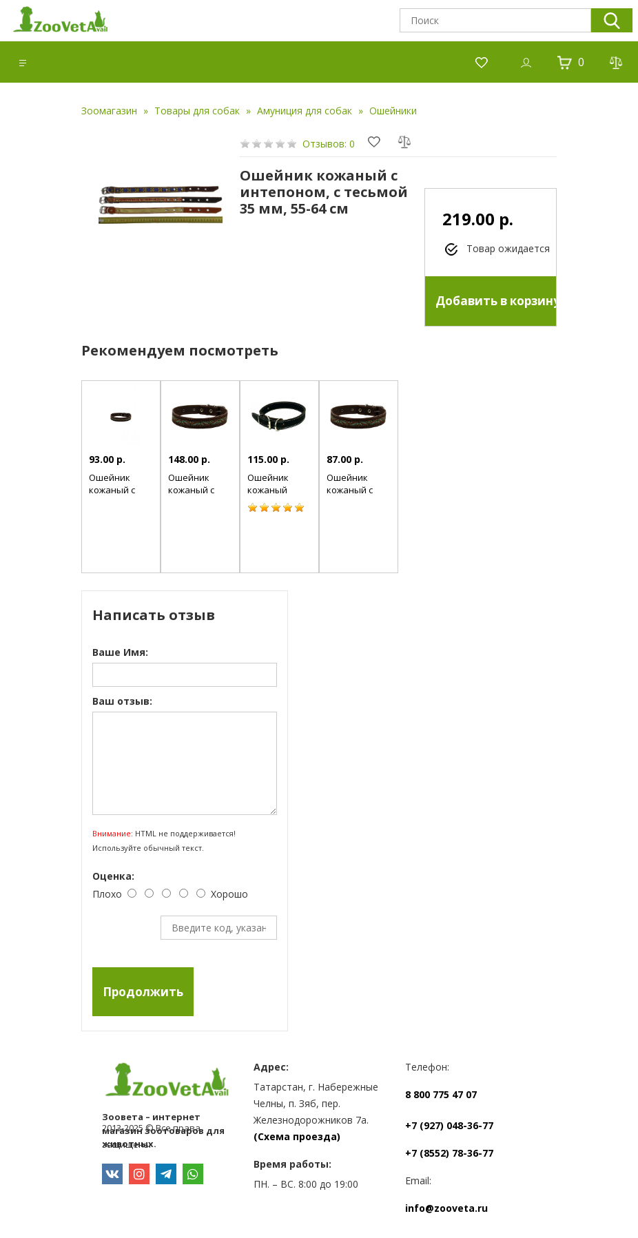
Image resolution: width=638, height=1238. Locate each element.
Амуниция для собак (304, 110)
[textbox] (495, 20)
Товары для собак (197, 110)
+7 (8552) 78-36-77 (449, 1152)
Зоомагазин (109, 110)
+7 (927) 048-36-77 (449, 1125)
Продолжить (143, 992)
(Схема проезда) (297, 1136)
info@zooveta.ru (446, 1208)
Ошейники (393, 110)
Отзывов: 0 (328, 143)
